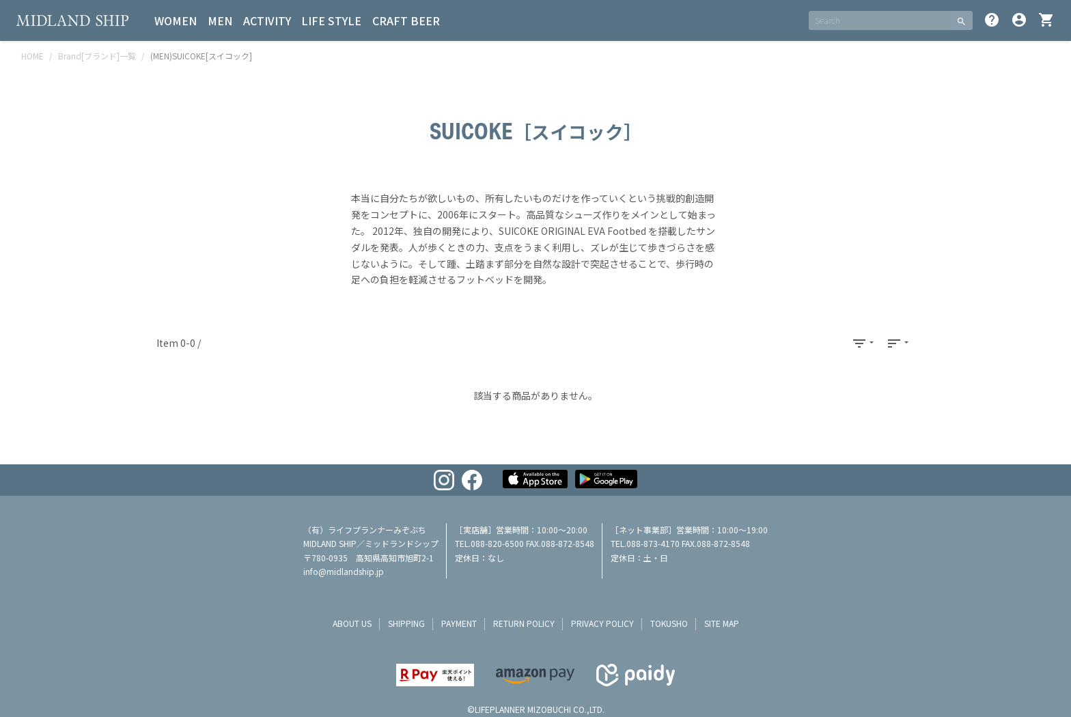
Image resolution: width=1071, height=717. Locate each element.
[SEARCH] (879, 20)
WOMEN (176, 20)
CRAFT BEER (407, 20)
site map (721, 623)
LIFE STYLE (333, 20)
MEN (220, 20)
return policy (524, 623)
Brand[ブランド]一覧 (97, 55)
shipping (406, 623)
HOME (32, 55)
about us (352, 623)
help (992, 20)
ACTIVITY (268, 20)
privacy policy (602, 623)
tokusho (669, 623)
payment (459, 623)
